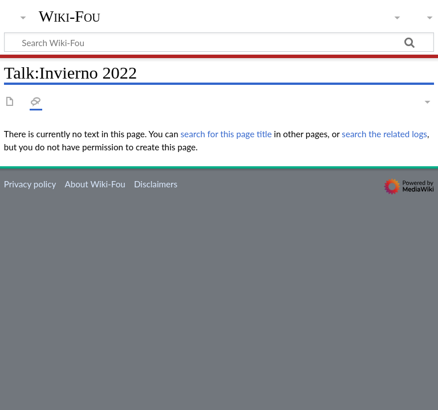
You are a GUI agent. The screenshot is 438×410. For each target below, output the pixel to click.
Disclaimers (155, 184)
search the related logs (384, 134)
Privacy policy (30, 184)
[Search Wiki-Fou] (219, 42)
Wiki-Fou (69, 16)
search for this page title (226, 134)
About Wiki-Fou (94, 184)
